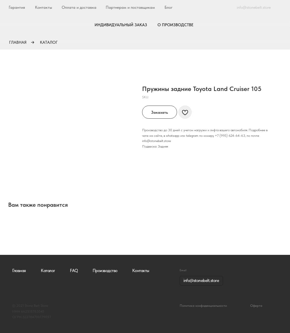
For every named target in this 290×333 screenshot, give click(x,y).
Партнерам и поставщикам (130, 7)
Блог (169, 7)
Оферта (256, 305)
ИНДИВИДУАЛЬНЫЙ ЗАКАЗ (121, 24)
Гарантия (17, 7)
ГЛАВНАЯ (17, 42)
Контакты (43, 7)
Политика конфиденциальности (203, 305)
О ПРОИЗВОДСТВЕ (175, 24)
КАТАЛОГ (49, 42)
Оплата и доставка (79, 7)
